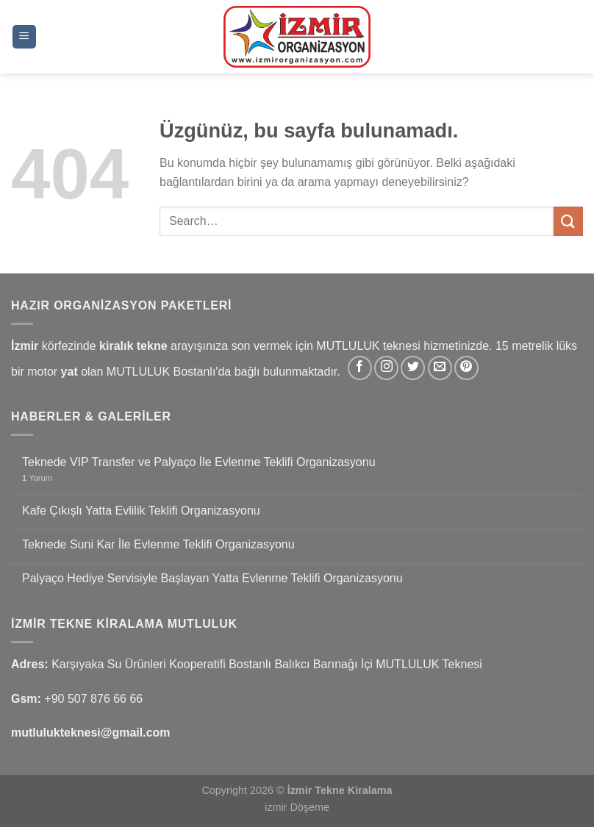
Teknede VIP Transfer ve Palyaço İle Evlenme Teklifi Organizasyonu (199, 462)
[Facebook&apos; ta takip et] (360, 368)
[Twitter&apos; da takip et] (413, 368)
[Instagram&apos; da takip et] (386, 368)
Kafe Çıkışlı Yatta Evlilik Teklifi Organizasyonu (141, 510)
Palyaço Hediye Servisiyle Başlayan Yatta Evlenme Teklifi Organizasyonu (212, 578)
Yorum (37, 477)
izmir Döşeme (297, 807)
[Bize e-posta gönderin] (440, 368)
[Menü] (24, 37)
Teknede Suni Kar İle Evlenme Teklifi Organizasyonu (158, 544)
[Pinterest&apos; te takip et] (466, 368)
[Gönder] (568, 221)
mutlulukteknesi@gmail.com (91, 732)
